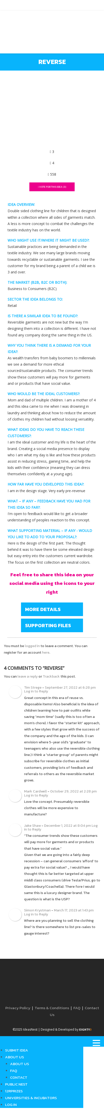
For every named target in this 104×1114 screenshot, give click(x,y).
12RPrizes (14, 1091)
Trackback (51, 676)
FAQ (76, 1008)
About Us (14, 1057)
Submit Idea (16, 1050)
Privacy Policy (17, 1008)
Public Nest (16, 1084)
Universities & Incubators (31, 1098)
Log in (11, 1104)
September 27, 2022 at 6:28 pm (70, 687)
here (45, 652)
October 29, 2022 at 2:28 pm (73, 791)
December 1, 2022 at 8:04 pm (67, 825)
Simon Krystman (37, 910)
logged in (32, 646)
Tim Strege (32, 687)
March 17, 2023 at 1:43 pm (74, 910)
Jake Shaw (32, 825)
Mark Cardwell (35, 791)
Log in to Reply (36, 691)
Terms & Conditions (52, 1008)
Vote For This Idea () (52, 187)
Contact (18, 1077)
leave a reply (27, 676)
